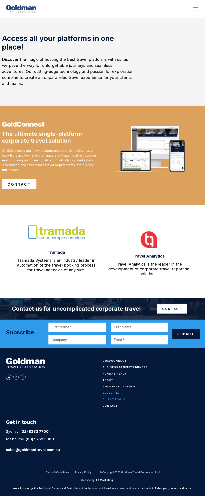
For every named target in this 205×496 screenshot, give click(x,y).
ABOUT (107, 380)
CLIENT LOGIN (113, 399)
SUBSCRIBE (111, 393)
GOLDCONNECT (114, 361)
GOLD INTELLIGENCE (118, 386)
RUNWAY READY (114, 374)
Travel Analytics (149, 256)
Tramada (56, 252)
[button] (195, 9)
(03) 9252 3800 (40, 439)
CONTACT (110, 406)
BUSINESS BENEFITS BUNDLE (125, 367)
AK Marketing (104, 480)
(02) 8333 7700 (34, 432)
